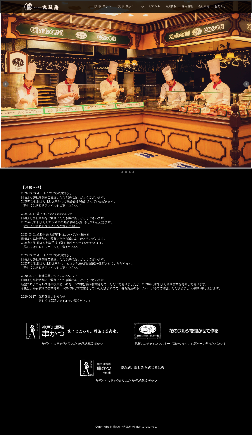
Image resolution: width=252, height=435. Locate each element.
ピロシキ (154, 9)
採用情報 (187, 9)
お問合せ (220, 9)
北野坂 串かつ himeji (130, 9)
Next (246, 84)
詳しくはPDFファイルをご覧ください (64, 300)
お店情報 (171, 9)
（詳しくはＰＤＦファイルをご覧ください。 (50, 205)
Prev (6, 84)
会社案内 (203, 9)
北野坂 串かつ (102, 9)
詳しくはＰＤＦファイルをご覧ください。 (52, 226)
